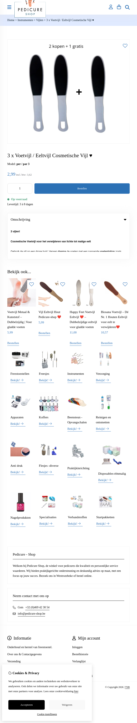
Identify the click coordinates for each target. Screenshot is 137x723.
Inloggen (77, 614)
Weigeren (67, 704)
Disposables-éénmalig (112, 440)
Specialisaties (47, 484)
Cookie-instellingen (47, 714)
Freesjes (44, 340)
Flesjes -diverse (48, 432)
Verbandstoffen (77, 484)
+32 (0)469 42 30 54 (37, 574)
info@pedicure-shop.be (31, 580)
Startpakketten (105, 484)
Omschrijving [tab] (68, 219)
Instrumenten (25, 20)
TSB (127, 654)
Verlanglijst (79, 628)
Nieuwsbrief (79, 635)
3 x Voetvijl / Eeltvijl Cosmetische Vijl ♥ (70, 20)
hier (76, 691)
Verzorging (103, 340)
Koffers (43, 384)
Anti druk (16, 432)
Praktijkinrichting (78, 435)
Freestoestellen (19, 340)
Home (10, 20)
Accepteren (26, 704)
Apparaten (16, 384)
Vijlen (39, 20)
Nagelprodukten (20, 484)
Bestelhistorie (80, 621)
